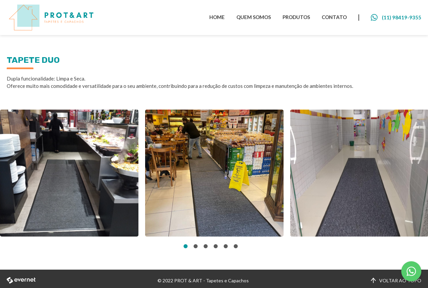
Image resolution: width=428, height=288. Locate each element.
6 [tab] (235, 246)
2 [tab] (195, 246)
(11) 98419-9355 (401, 17)
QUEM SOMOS (253, 17)
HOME (217, 17)
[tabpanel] (69, 173)
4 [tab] (215, 246)
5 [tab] (225, 246)
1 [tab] (185, 246)
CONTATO (334, 17)
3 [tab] (205, 246)
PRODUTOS (296, 17)
